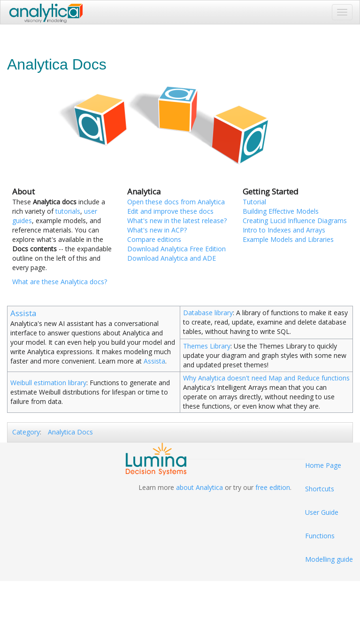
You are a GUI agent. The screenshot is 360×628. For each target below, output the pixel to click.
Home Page (323, 465)
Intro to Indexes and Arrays (284, 229)
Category (26, 431)
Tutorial (254, 201)
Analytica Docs (70, 431)
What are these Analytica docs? (59, 281)
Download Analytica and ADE (171, 258)
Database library (208, 312)
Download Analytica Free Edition (176, 248)
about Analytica (199, 487)
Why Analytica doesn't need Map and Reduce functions (266, 377)
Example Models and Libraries (288, 239)
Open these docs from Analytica (176, 201)
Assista (23, 313)
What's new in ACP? (157, 229)
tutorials (67, 211)
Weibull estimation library (48, 382)
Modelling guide (329, 559)
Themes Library (206, 345)
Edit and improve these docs (170, 211)
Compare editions (154, 239)
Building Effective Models (281, 211)
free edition (272, 487)
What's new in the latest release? (177, 220)
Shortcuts (319, 488)
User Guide (321, 512)
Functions (320, 535)
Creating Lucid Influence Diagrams (295, 220)
